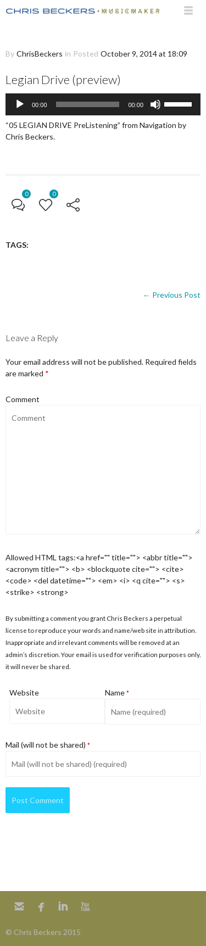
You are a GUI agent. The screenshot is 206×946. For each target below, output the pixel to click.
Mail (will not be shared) (47, 744)
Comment (22, 399)
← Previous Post (172, 294)
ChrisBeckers (39, 53)
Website (24, 692)
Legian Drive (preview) (63, 79)
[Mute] (155, 104)
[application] (103, 104)
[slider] (88, 104)
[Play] (19, 104)
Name (117, 692)
